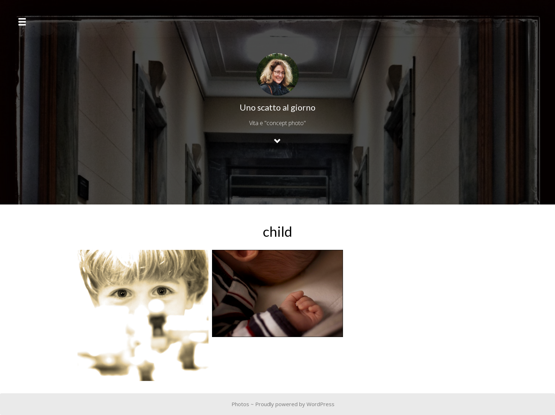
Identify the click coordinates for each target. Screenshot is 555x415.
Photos (240, 404)
